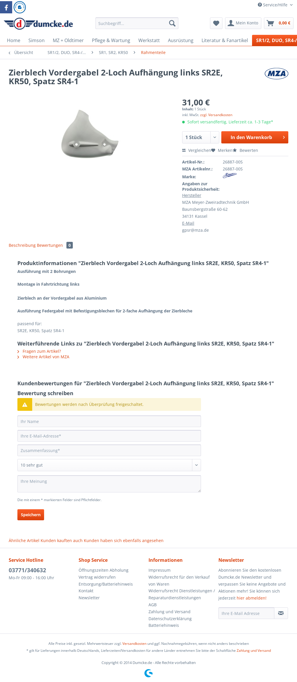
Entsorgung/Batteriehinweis (106, 584)
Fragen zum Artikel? (39, 351)
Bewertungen (55, 245)
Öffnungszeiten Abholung (103, 570)
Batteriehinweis (163, 625)
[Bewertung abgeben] (109, 465)
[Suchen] (172, 23)
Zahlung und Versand (169, 611)
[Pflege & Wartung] (111, 40)
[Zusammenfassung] (109, 450)
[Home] (13, 40)
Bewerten (245, 150)
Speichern (31, 514)
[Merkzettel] (216, 23)
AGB (152, 604)
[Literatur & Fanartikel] (225, 40)
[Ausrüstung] (181, 40)
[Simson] (36, 40)
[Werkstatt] (149, 40)
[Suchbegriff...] (137, 23)
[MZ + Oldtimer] (68, 40)
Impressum (159, 570)
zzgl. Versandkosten (216, 114)
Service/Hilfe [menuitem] (273, 5)
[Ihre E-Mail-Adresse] (109, 436)
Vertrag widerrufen (97, 577)
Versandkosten (134, 643)
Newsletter (89, 597)
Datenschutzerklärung (170, 618)
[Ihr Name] (109, 421)
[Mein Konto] (243, 23)
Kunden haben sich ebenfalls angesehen (124, 540)
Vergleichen (196, 150)
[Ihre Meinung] (109, 483)
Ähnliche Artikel (24, 540)
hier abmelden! (252, 598)
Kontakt (86, 590)
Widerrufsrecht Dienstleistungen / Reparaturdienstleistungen (181, 594)
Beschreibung (22, 245)
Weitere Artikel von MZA (43, 356)
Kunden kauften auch (62, 540)
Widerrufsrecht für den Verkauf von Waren (179, 580)
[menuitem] (137, 26)
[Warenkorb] (279, 23)
